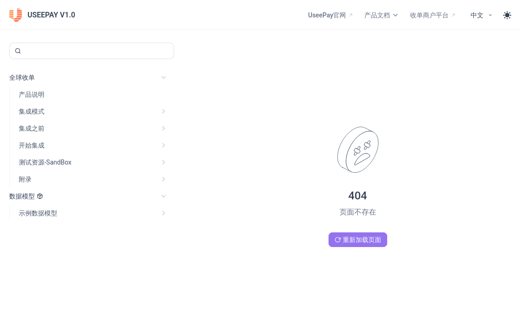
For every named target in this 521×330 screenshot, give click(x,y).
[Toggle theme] (507, 15)
